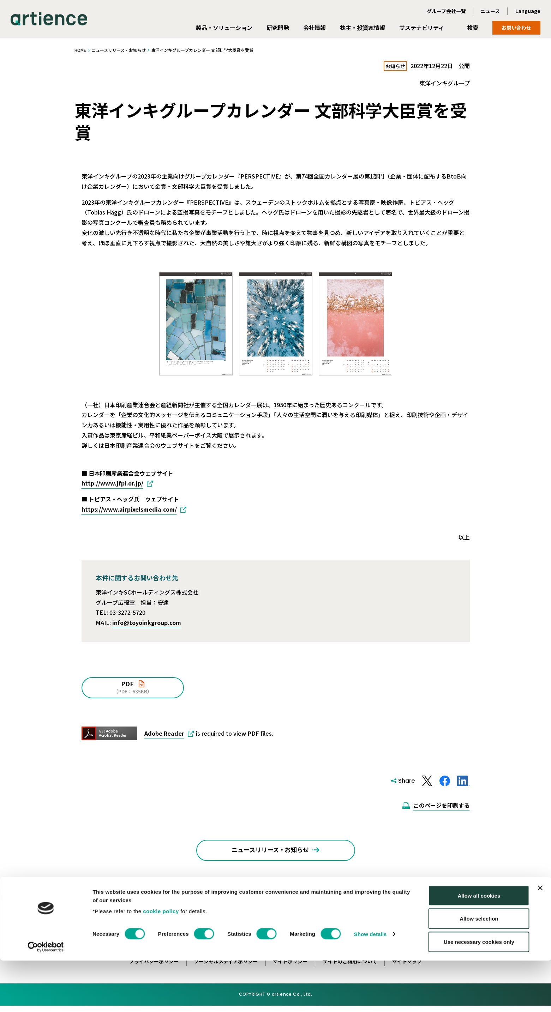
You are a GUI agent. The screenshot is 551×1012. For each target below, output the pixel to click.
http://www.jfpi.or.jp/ (112, 483)
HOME (80, 50)
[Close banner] (540, 939)
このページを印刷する (441, 805)
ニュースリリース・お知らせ (118, 50)
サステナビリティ (421, 27)
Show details (370, 985)
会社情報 (314, 27)
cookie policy (161, 962)
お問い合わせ (516, 27)
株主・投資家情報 (362, 27)
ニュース (490, 10)
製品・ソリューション (224, 27)
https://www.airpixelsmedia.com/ (129, 509)
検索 (472, 27)
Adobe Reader (164, 733)
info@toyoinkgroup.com (146, 623)
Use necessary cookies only (479, 993)
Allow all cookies (478, 947)
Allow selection (479, 970)
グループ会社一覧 (446, 10)
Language (527, 10)
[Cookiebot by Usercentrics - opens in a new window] (46, 998)
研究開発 (277, 27)
